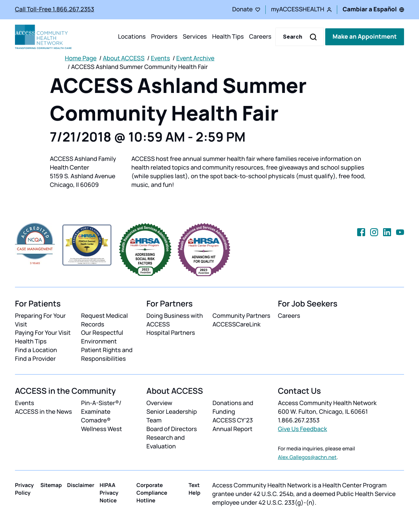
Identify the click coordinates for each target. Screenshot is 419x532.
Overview (159, 403)
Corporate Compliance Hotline (151, 492)
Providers (164, 37)
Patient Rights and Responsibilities (107, 354)
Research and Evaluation (165, 442)
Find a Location (36, 350)
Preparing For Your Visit (40, 320)
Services (195, 37)
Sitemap (51, 485)
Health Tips (228, 37)
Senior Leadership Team (171, 416)
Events (160, 58)
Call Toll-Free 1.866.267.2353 (54, 9)
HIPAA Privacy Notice (109, 492)
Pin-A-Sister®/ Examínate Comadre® (101, 411)
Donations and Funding (232, 407)
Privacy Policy (24, 488)
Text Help (195, 488)
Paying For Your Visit (42, 333)
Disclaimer (80, 485)
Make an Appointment (365, 37)
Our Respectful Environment (102, 337)
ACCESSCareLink (236, 324)
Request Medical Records (104, 320)
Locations (132, 37)
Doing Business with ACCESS (174, 320)
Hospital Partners (170, 333)
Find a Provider (35, 359)
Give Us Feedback (302, 429)
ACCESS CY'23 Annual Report (232, 424)
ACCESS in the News (43, 412)
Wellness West (101, 429)
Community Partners (241, 316)
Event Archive (195, 58)
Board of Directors (171, 429)
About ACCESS (123, 58)
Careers (260, 37)
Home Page (80, 58)
